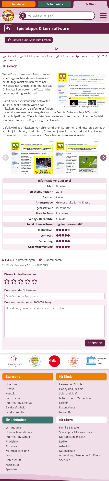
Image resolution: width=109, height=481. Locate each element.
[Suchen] (23, 16)
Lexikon (64, 401)
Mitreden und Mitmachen (75, 396)
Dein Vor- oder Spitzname (20, 288)
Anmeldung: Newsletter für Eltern (80, 453)
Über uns (11, 382)
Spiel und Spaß (68, 391)
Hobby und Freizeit (71, 387)
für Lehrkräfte (54, 4)
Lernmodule (13, 425)
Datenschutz (67, 405)
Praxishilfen (13, 439)
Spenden (11, 467)
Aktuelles (11, 444)
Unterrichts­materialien (20, 430)
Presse (10, 387)
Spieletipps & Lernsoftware (39, 54)
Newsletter (66, 410)
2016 (104, 54)
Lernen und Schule (70, 382)
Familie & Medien (69, 425)
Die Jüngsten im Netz (72, 435)
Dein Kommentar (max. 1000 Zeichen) (27, 300)
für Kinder (18, 4)
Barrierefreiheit (15, 405)
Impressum (13, 396)
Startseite (12, 54)
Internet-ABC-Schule (18, 435)
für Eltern (91, 4)
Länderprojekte (15, 410)
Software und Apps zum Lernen (77, 54)
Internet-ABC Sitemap (19, 401)
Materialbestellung (17, 448)
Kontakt (10, 391)
